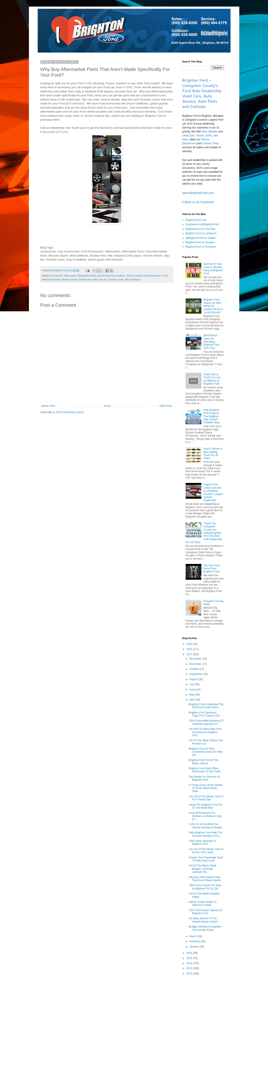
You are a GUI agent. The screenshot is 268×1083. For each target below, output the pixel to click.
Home (107, 405)
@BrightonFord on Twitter (201, 237)
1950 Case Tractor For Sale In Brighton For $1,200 (205, 887)
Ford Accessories (152, 275)
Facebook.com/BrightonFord (202, 224)
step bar (103, 279)
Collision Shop (210, 143)
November (195, 664)
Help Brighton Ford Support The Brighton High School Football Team (211, 416)
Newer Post (48, 405)
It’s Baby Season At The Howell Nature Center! (203, 920)
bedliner (121, 275)
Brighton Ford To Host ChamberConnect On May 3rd (205, 752)
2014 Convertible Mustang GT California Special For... (206, 722)
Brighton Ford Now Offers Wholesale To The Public (205, 770)
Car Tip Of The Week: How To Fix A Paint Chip (206, 798)
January (194, 946)
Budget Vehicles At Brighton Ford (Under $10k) (205, 928)
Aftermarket (70, 275)
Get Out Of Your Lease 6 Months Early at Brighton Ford (213, 268)
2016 (189, 952)
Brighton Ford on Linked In (201, 233)
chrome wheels (134, 275)
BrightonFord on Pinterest (201, 246)
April (192, 699)
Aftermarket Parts (87, 275)
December (195, 658)
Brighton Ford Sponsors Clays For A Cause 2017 (204, 714)
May (192, 694)
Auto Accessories (106, 275)
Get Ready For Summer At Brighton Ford (204, 778)
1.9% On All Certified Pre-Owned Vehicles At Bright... (206, 826)
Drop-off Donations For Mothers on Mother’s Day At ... (205, 816)
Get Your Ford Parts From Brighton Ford (211, 568)
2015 (189, 958)
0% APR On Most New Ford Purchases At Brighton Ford (205, 732)
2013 (189, 968)
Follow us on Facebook (198, 202)
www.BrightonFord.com (198, 193)
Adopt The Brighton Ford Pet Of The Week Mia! (205, 806)
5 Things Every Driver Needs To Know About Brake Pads (205, 788)
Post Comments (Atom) (70, 412)
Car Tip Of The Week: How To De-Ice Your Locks (206, 851)
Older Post (166, 405)
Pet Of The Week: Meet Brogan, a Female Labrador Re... (202, 868)
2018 (189, 649)
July (192, 684)
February (195, 941)
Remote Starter (70, 279)
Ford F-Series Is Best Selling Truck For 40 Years (212, 453)
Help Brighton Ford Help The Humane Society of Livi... (205, 834)
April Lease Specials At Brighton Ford (202, 842)
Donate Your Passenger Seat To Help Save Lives (206, 859)
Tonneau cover (116, 279)
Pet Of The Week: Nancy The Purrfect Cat (206, 742)
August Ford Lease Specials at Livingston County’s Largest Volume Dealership (213, 492)
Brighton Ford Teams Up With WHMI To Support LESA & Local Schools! (212, 306)
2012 (189, 973)
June (192, 689)
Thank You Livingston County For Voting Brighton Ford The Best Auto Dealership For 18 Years (204, 533)
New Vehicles (210, 131)
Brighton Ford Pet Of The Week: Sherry (203, 762)
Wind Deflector (133, 279)
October (194, 669)
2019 (189, 644)
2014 (189, 963)
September (196, 674)
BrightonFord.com (196, 220)
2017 (189, 654)
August (193, 679)
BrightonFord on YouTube (200, 229)
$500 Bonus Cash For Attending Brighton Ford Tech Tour (211, 342)
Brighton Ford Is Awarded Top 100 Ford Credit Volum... (206, 706)
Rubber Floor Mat (88, 279)
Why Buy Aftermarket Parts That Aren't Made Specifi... (206, 879)
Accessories (56, 275)
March (193, 936)
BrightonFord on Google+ (200, 242)
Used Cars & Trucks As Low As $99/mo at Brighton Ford (211, 379)
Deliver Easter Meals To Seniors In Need (203, 903)
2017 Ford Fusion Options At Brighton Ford (205, 912)
